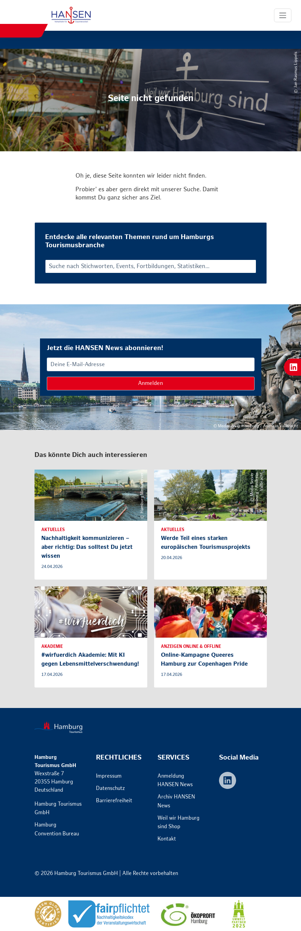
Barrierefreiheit (114, 801)
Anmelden (150, 383)
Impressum (109, 776)
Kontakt (167, 839)
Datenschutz (110, 788)
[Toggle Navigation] (283, 15)
